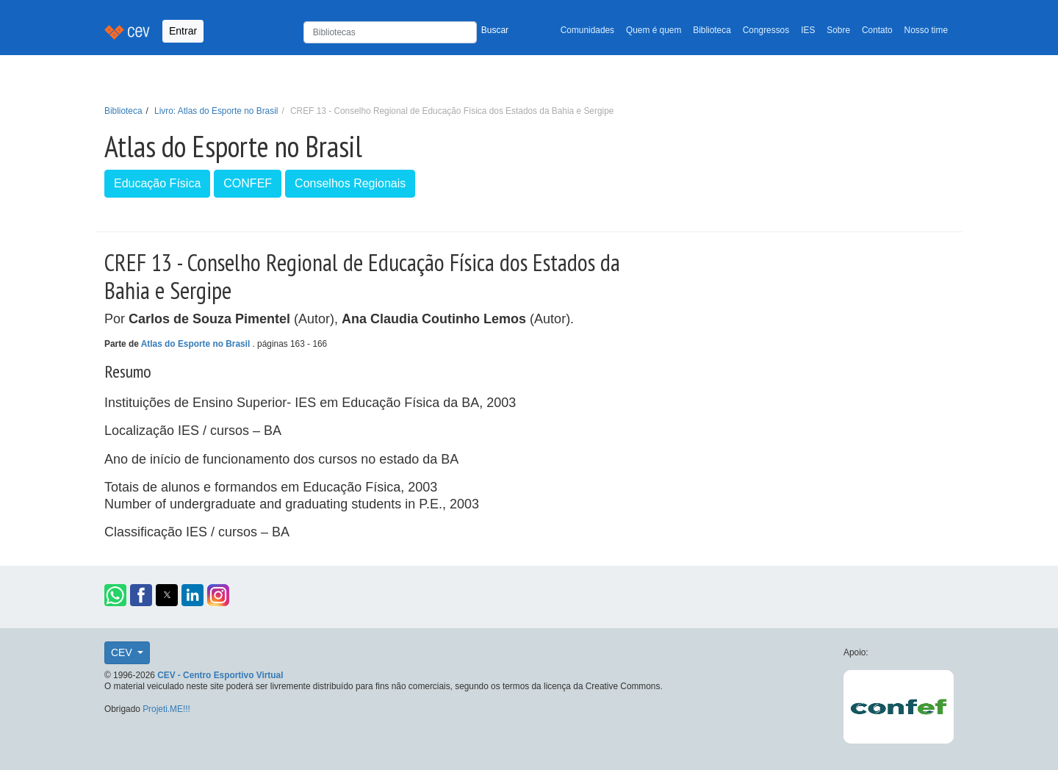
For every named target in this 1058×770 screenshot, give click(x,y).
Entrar (183, 31)
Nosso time (926, 30)
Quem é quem (653, 30)
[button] (115, 595)
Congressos (766, 30)
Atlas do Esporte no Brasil (197, 344)
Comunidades (587, 30)
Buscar (494, 30)
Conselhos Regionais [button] (350, 183)
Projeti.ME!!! (166, 709)
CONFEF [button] (247, 183)
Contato (877, 30)
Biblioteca (712, 30)
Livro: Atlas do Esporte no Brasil (216, 111)
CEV (123, 652)
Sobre (838, 30)
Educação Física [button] (157, 183)
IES (808, 30)
